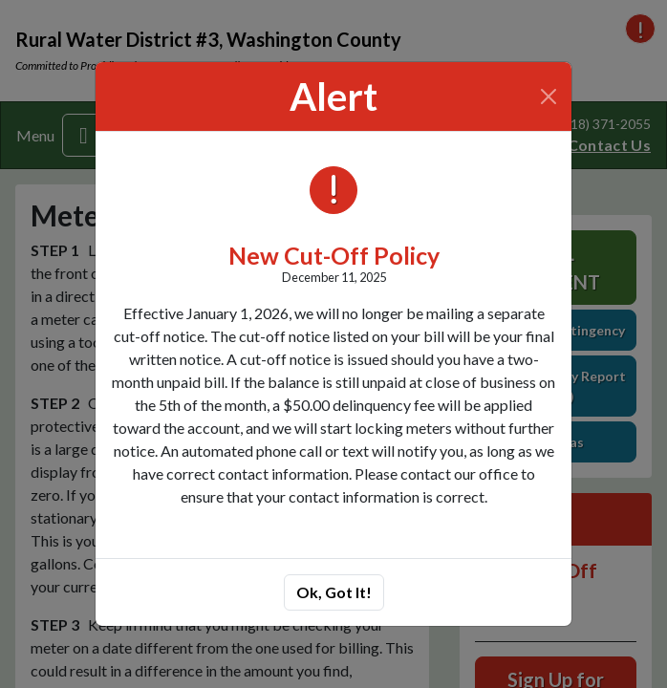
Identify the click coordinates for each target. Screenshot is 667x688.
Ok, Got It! (334, 592)
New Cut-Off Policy (334, 255)
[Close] (549, 96)
